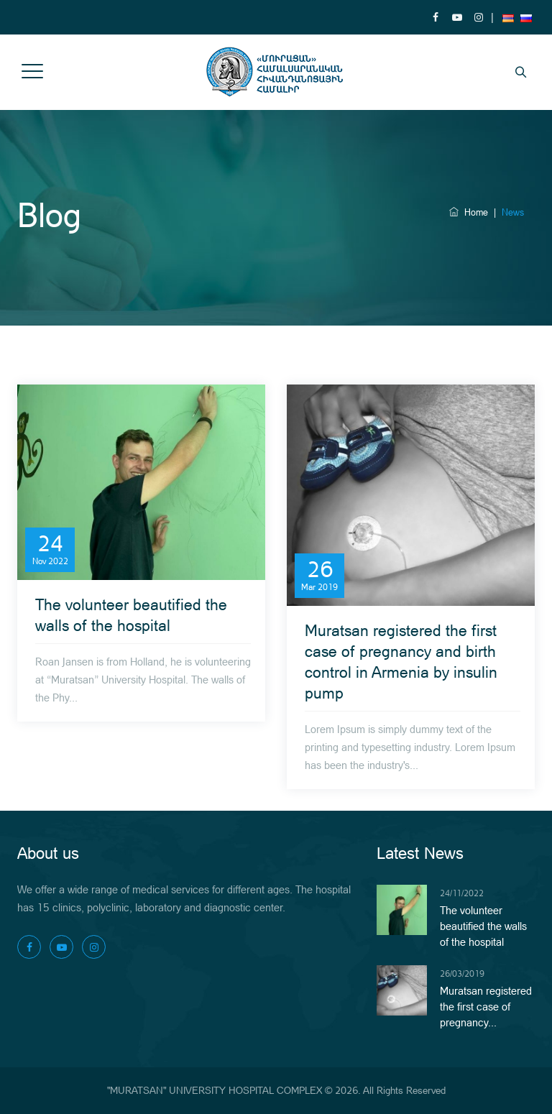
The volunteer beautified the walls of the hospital (483, 926)
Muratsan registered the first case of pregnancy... (486, 1007)
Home (468, 212)
